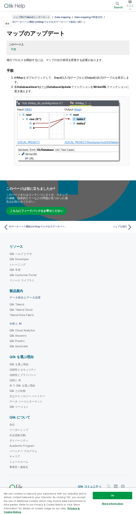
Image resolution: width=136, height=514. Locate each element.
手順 (13, 49)
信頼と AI (15, 380)
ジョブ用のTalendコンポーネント (31, 17)
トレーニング (17, 264)
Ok (112, 495)
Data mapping (63, 17)
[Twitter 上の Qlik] (109, 486)
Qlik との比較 (17, 390)
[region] (68, 501)
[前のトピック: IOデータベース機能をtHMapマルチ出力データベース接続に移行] (35, 227)
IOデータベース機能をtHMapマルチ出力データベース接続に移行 (47, 21)
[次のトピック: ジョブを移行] (101, 227)
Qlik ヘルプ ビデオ (20, 253)
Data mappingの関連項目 (89, 17)
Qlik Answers (18, 335)
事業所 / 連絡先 (18, 467)
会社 (12, 424)
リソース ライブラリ (22, 280)
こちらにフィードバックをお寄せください (36, 211)
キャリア (14, 456)
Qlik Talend (16, 304)
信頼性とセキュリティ (22, 369)
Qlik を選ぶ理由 (19, 364)
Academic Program (22, 445)
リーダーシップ (18, 429)
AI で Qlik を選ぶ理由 (22, 385)
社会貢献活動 (17, 435)
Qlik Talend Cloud (20, 309)
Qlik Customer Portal (22, 275)
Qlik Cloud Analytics (22, 330)
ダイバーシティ (18, 440)
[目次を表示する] (7, 17)
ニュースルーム (18, 461)
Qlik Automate (18, 346)
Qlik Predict (16, 341)
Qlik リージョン (19, 406)
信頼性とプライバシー (22, 374)
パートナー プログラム (23, 451)
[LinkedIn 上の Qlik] (116, 486)
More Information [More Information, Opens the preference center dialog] (112, 503)
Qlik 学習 (14, 269)
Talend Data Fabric (21, 315)
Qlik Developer (19, 259)
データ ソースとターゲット (25, 401)
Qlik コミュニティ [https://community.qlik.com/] (89, 486)
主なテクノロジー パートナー (27, 396)
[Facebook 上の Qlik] (123, 486)
